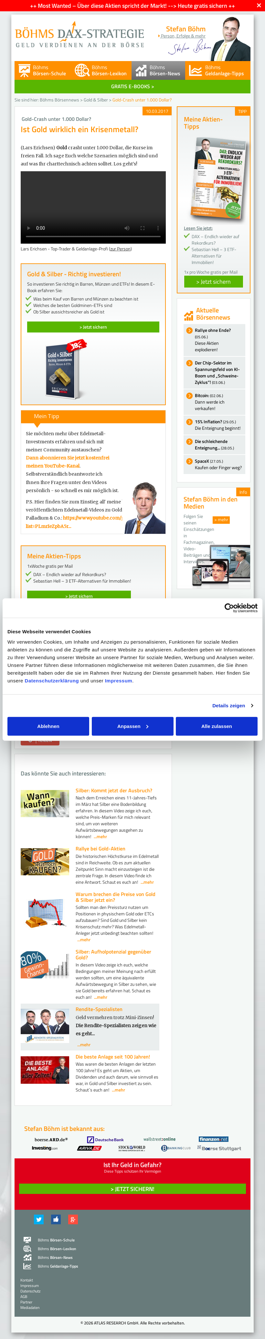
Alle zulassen (216, 726)
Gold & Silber (96, 99)
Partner (26, 1302)
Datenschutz (30, 1291)
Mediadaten (29, 1307)
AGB (23, 1296)
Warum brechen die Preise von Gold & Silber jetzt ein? (115, 897)
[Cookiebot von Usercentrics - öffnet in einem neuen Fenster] (229, 608)
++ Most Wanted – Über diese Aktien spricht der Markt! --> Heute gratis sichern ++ (132, 5)
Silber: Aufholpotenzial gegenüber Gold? (113, 954)
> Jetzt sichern (93, 326)
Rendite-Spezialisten (99, 1009)
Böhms (49, 70)
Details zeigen (228, 705)
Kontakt (26, 1280)
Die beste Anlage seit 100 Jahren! (113, 1056)
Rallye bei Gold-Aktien (100, 848)
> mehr (221, 519)
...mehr (100, 836)
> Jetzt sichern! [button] (132, 1189)
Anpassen (132, 726)
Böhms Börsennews (59, 99)
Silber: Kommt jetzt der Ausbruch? (114, 790)
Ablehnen (48, 726)
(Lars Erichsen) (38, 148)
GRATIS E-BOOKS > (132, 86)
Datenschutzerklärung (52, 680)
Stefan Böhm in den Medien (211, 502)
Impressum (118, 680)
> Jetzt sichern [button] (213, 281)
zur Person (120, 248)
